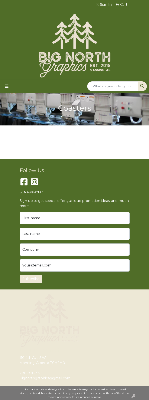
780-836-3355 (31, 373)
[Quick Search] (112, 86)
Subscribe (30, 279)
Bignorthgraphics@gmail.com (45, 378)
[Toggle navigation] (6, 86)
